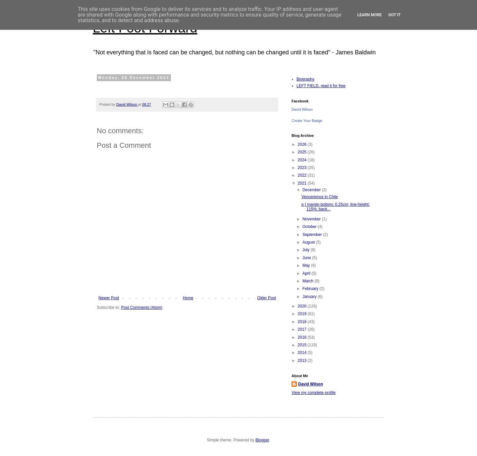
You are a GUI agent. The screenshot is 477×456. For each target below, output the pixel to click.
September (312, 234)
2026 (303, 144)
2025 (303, 152)
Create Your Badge (307, 121)
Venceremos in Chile (319, 197)
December (312, 190)
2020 (303, 306)
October (310, 226)
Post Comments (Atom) (141, 307)
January (310, 296)
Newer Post (108, 298)
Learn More (369, 15)
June (307, 258)
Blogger (262, 440)
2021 (303, 183)
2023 (303, 167)
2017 (303, 329)
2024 (303, 160)
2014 (303, 352)
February (310, 288)
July (306, 250)
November (312, 219)
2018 (303, 321)
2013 (303, 360)
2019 (303, 314)
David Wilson (302, 109)
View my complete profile (314, 392)
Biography (305, 79)
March (308, 281)
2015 (303, 345)
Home (188, 298)
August (309, 242)
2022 (303, 175)
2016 (303, 337)
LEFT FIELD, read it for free (320, 86)
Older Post (266, 298)
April (306, 273)
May (306, 265)
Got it (394, 15)
